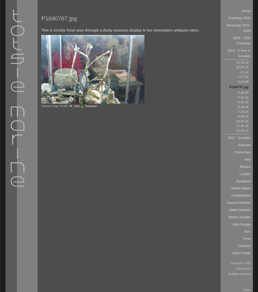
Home (246, 11)
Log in (246, 289)
